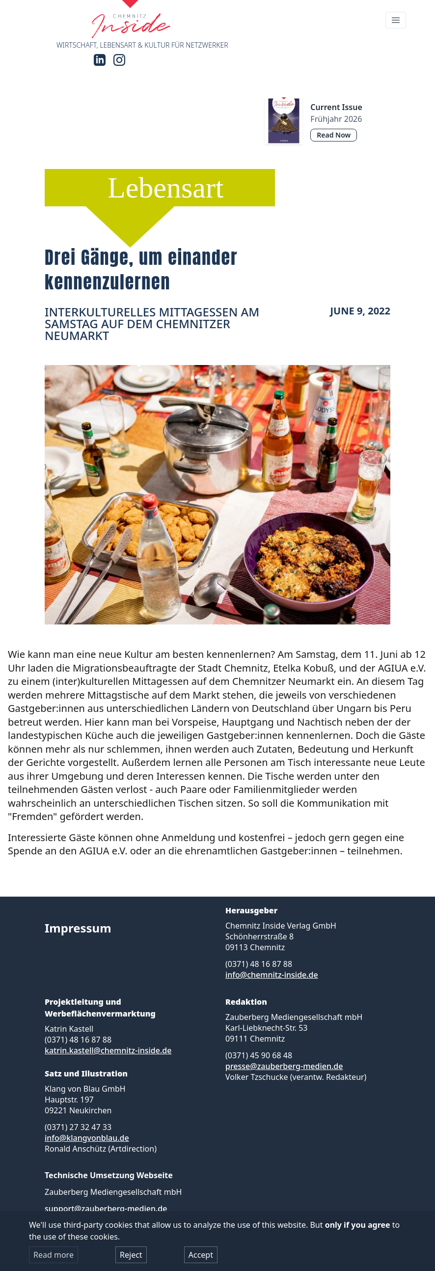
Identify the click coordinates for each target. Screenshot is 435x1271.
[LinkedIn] (100, 60)
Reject (131, 1254)
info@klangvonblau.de (87, 1137)
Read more (53, 1254)
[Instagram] (119, 60)
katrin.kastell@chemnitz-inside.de (108, 1050)
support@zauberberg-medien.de (106, 1208)
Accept (201, 1254)
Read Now (334, 135)
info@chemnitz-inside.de (271, 974)
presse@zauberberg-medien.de (284, 1066)
